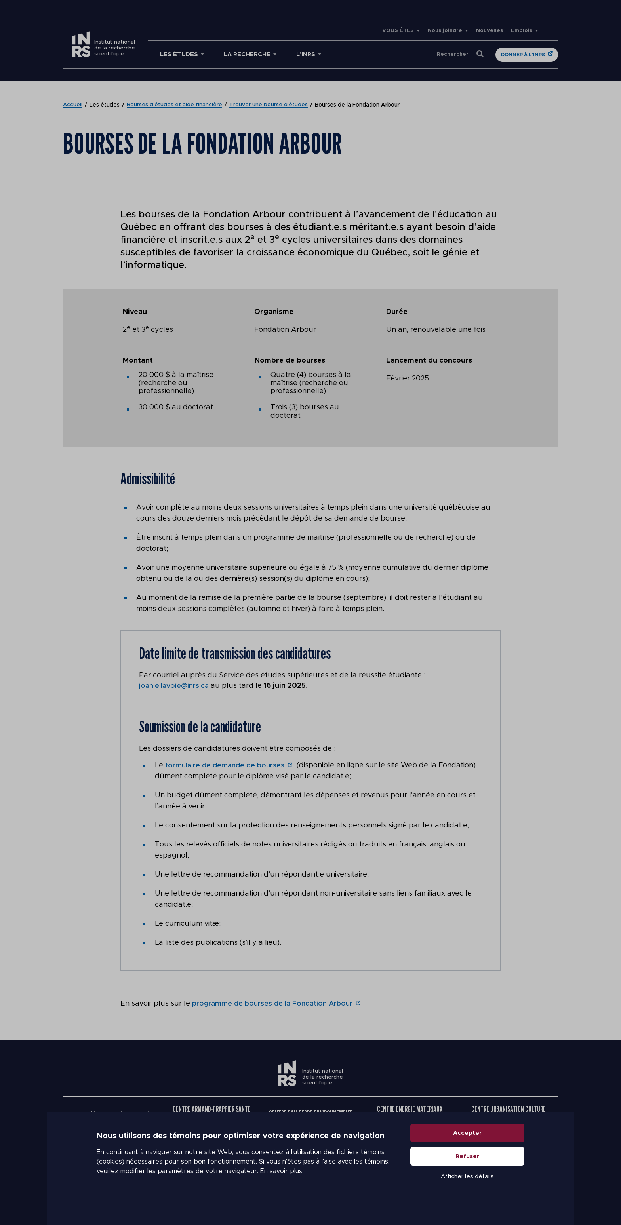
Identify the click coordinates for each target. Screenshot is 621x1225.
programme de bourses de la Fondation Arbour (272, 1003)
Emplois (521, 30)
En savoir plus (281, 1185)
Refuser (467, 1171)
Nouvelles (489, 30)
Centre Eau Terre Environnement (310, 1113)
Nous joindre (445, 30)
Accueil (73, 105)
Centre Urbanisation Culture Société (508, 1113)
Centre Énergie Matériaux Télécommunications (409, 1113)
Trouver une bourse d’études (269, 105)
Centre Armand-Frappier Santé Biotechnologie (212, 1113)
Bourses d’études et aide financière (175, 105)
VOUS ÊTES (398, 30)
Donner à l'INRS (523, 54)
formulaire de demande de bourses (224, 764)
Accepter (467, 1147)
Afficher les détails (467, 1191)
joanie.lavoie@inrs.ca (174, 685)
